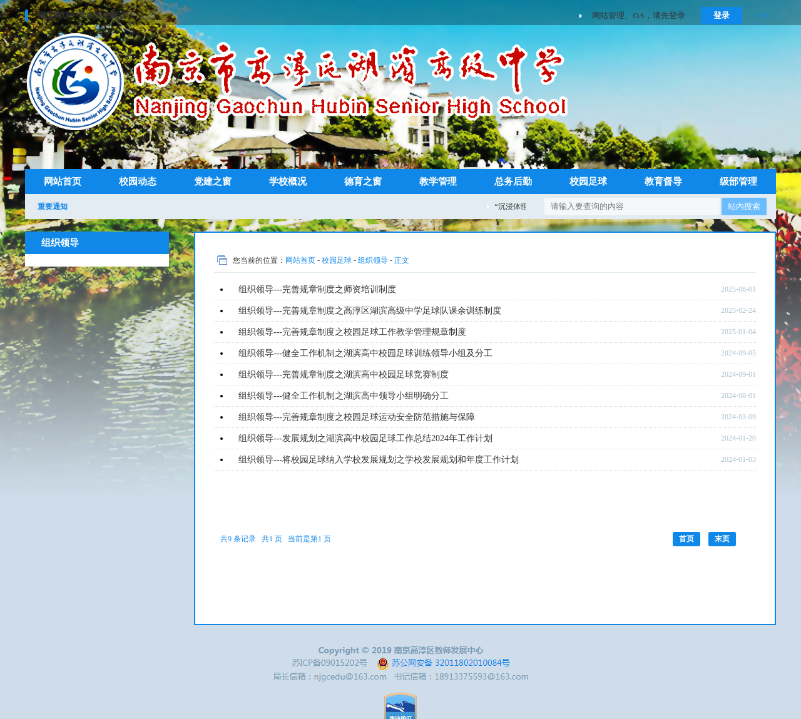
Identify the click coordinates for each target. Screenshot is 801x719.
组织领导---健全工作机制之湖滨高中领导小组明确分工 (343, 395)
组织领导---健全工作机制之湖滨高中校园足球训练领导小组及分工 (365, 353)
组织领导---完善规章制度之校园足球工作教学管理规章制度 (352, 332)
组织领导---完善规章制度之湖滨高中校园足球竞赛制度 (343, 374)
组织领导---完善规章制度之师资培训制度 (317, 289)
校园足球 (588, 181)
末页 (722, 538)
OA (764, 15)
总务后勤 (513, 181)
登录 (721, 15)
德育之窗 (363, 181)
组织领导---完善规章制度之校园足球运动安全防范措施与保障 (356, 417)
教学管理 (438, 181)
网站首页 (62, 181)
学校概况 (288, 181)
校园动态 (137, 181)
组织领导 (373, 260)
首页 (686, 538)
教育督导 (663, 181)
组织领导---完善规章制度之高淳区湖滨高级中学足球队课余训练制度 (369, 310)
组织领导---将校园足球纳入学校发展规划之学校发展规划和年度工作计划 (378, 459)
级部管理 (738, 181)
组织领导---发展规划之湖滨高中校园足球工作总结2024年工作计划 (365, 438)
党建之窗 (213, 181)
